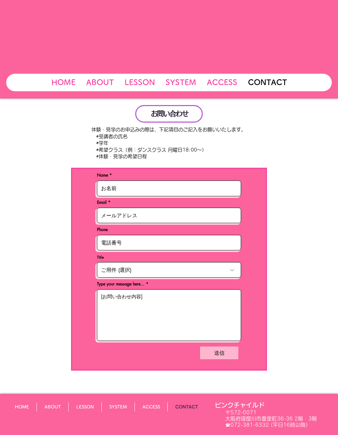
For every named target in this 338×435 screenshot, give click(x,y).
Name (102, 175)
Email (102, 202)
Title (100, 257)
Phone (102, 230)
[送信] (219, 352)
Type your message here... (121, 284)
